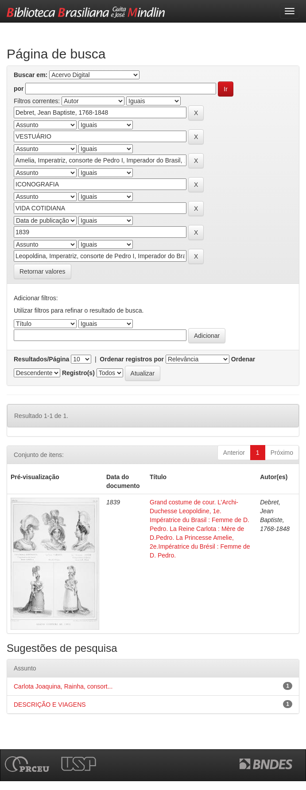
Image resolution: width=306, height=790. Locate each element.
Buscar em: (30, 74)
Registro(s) (78, 372)
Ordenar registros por (132, 359)
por (19, 88)
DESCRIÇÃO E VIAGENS (50, 704)
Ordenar (243, 359)
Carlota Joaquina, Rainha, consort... (63, 686)
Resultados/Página (41, 359)
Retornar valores (42, 271)
